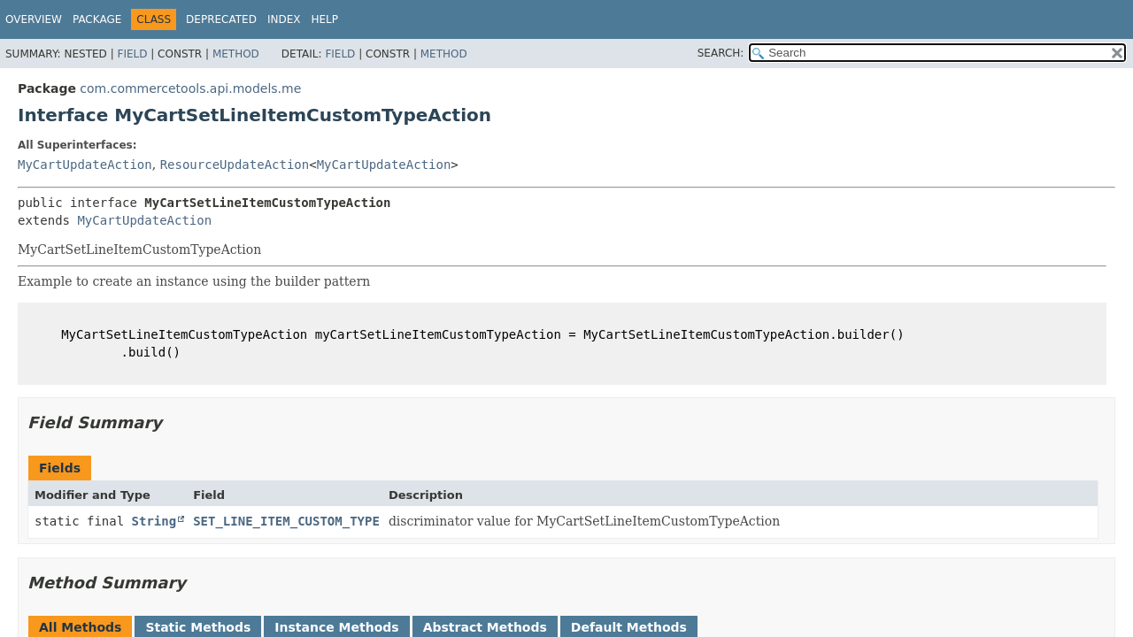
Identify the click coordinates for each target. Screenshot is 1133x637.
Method (235, 54)
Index (284, 19)
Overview (33, 19)
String (154, 521)
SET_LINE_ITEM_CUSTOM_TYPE (286, 521)
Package (97, 19)
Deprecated (221, 19)
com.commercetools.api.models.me (190, 88)
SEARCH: (721, 53)
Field (132, 54)
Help (324, 19)
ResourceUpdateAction (235, 164)
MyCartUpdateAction (85, 164)
